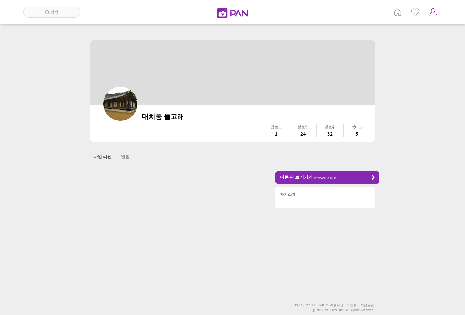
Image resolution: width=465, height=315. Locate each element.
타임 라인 (102, 156)
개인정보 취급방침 (360, 305)
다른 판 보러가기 (327, 177)
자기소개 (288, 194)
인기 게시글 (415, 12)
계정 (433, 12)
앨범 (125, 156)
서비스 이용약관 (332, 305)
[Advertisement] (177, 215)
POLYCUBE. (337, 310)
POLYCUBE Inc (306, 305)
